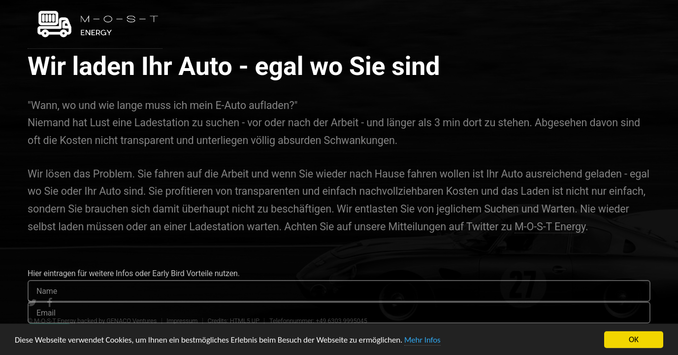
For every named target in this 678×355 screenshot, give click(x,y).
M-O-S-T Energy (550, 226)
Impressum (181, 320)
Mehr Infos (422, 343)
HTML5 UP (244, 320)
